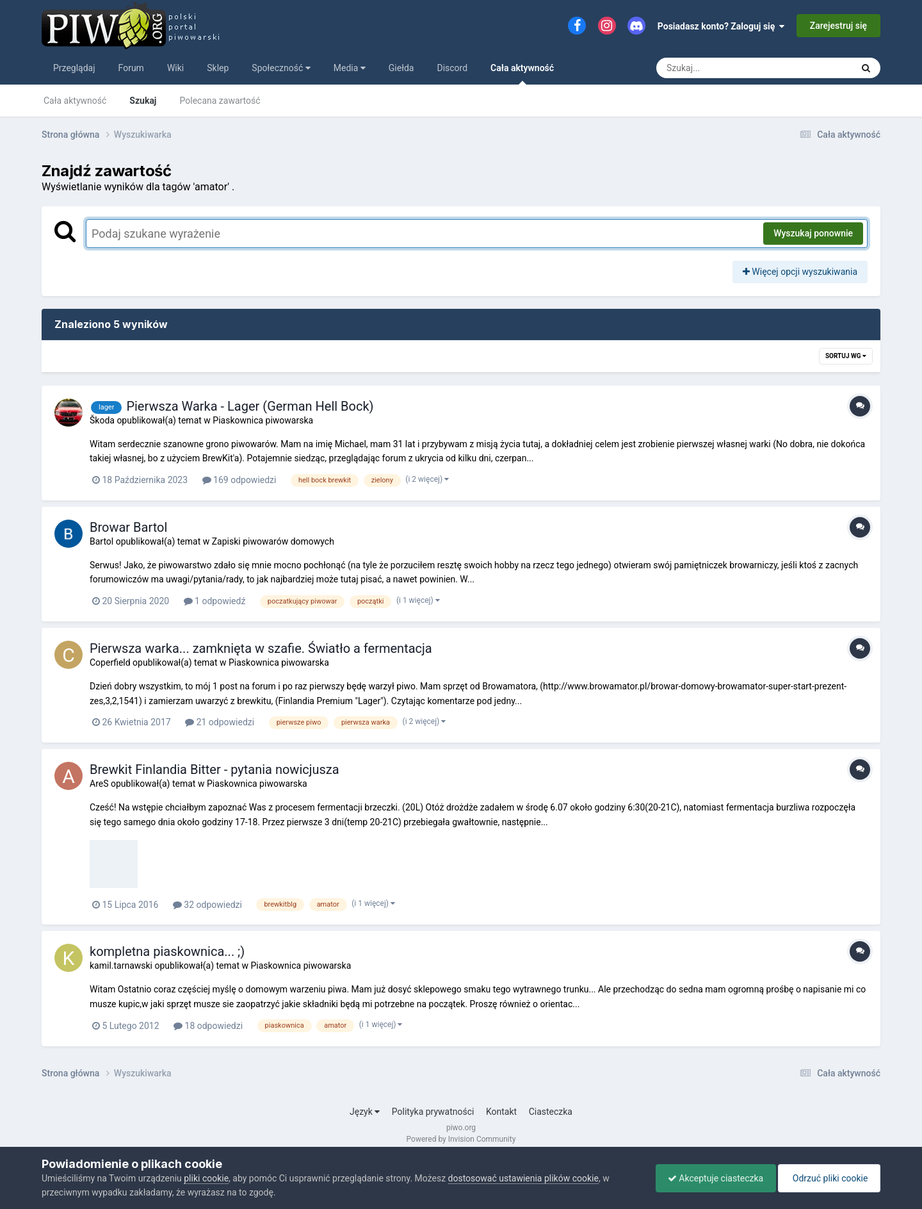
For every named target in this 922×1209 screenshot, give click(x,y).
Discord (452, 68)
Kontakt (501, 1111)
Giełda (401, 68)
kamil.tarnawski (121, 965)
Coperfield (110, 662)
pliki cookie (206, 1178)
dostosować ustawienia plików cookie (523, 1178)
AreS (99, 783)
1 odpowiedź (215, 601)
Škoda (102, 420)
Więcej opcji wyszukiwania (800, 272)
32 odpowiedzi (207, 905)
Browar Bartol (128, 527)
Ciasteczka (550, 1111)
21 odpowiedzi (219, 722)
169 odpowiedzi (239, 480)
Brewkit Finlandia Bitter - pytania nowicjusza (214, 769)
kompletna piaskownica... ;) (167, 951)
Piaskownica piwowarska (263, 420)
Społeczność (281, 68)
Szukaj (142, 100)
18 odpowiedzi (208, 1026)
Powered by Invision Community (461, 1139)
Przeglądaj (74, 68)
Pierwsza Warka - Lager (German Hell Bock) (249, 406)
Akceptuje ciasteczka (712, 1178)
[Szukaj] (725, 68)
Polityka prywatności (433, 1111)
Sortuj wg (845, 355)
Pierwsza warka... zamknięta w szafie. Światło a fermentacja (261, 648)
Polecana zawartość (220, 100)
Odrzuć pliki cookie (828, 1178)
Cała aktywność (522, 74)
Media (350, 68)
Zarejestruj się (838, 26)
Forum (131, 68)
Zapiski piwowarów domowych (273, 541)
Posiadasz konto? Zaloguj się (721, 26)
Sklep (218, 68)
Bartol (101, 541)
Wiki (175, 68)
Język (365, 1111)
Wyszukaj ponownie (813, 233)
